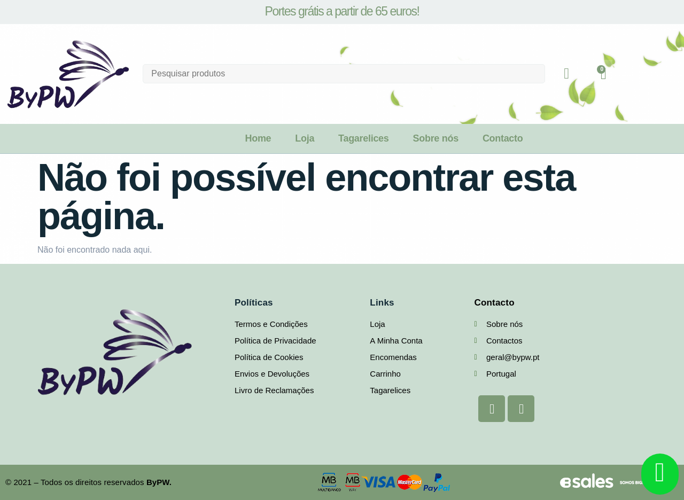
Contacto (503, 138)
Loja (304, 138)
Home (258, 138)
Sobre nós (435, 138)
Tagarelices (363, 138)
